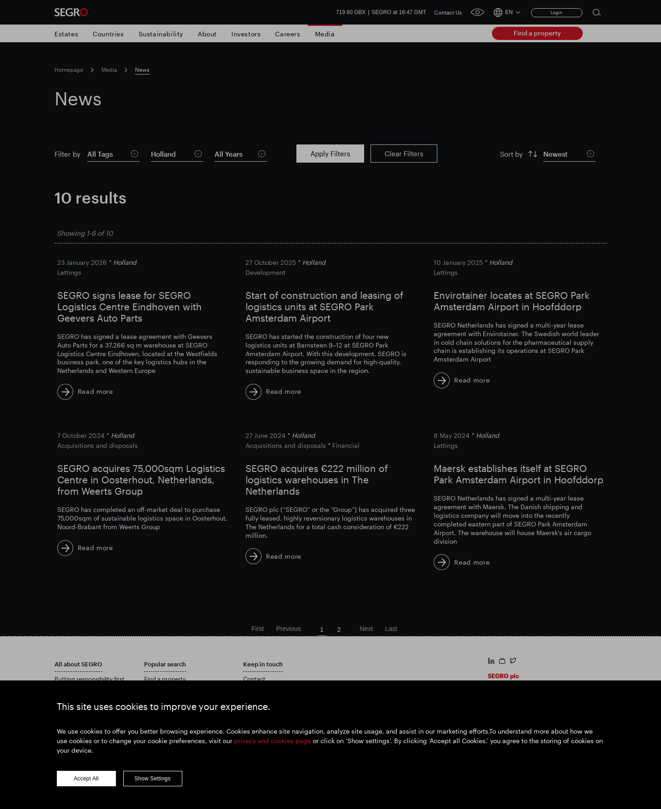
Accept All (86, 782)
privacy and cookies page (272, 745)
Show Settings (152, 782)
